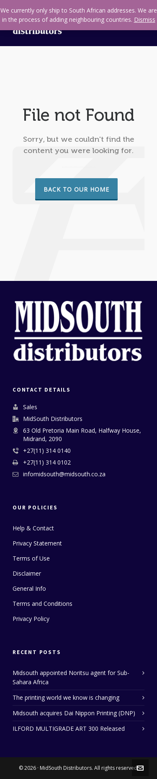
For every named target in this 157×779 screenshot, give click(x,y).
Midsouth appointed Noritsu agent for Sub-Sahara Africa (71, 677)
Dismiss (144, 19)
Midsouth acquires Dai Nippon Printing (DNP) (74, 713)
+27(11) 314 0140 (47, 450)
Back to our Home (76, 189)
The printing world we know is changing (66, 697)
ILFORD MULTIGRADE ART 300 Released (69, 728)
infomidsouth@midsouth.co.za (64, 474)
